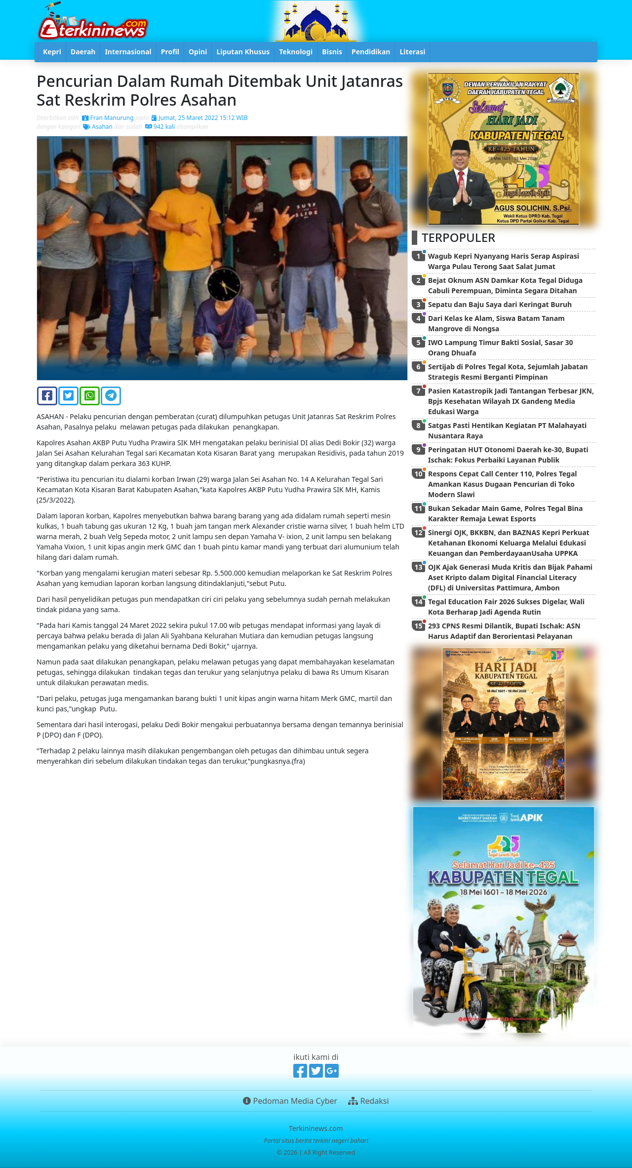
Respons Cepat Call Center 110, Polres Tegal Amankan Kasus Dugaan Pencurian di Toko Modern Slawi (502, 484)
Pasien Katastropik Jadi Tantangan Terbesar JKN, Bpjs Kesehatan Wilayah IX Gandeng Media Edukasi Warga (511, 401)
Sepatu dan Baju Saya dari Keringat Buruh (500, 304)
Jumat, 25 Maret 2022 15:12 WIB (199, 118)
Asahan (98, 126)
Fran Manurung (108, 118)
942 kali (160, 126)
